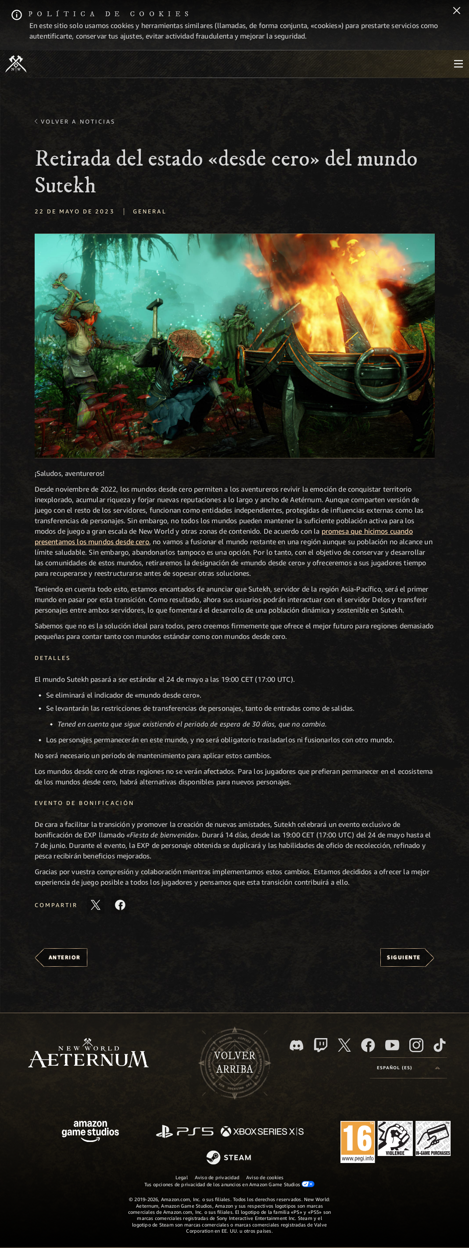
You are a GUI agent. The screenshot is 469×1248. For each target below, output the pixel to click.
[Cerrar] (456, 11)
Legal (181, 1177)
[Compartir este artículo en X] (95, 905)
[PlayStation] (184, 1132)
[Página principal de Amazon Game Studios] (90, 1132)
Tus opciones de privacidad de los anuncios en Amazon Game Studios (229, 1184)
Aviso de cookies (265, 1177)
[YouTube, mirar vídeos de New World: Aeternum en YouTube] (392, 1045)
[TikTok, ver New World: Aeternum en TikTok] (439, 1045)
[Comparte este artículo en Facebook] (120, 905)
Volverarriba (234, 1063)
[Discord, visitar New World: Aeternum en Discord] (297, 1045)
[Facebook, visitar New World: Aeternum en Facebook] (368, 1045)
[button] (235, 346)
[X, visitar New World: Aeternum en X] (344, 1045)
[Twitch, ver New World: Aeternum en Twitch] (321, 1045)
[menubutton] (458, 64)
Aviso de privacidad (217, 1177)
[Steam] (229, 1158)
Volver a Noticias (78, 121)
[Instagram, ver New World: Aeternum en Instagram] (416, 1045)
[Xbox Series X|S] (262, 1132)
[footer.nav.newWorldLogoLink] (88, 1053)
